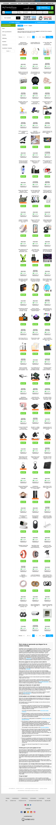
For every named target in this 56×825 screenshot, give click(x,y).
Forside (7, 798)
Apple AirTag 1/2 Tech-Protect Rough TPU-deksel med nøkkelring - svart (23, 457)
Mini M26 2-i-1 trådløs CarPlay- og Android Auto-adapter (35, 428)
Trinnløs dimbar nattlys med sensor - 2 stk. (35, 339)
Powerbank (46, 12)
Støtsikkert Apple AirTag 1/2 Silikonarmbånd (23, 546)
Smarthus (4, 35)
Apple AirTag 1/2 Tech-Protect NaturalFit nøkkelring (35, 457)
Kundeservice (13, 3)
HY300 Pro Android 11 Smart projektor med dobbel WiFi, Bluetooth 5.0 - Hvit (47, 191)
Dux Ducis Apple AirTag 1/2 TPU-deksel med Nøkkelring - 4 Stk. (35, 191)
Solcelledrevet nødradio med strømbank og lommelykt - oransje (23, 309)
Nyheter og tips (22, 800)
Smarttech (4, 41)
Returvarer (6, 3)
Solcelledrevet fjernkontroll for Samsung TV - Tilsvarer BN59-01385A (35, 487)
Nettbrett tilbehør (26, 12)
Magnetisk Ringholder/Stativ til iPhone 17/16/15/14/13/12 (23, 576)
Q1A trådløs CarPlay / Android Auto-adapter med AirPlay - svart (47, 398)
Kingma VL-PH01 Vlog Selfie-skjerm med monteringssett (35, 221)
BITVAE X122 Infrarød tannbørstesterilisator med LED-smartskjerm (23, 161)
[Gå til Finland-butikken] (31, 805)
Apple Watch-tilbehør (27, 693)
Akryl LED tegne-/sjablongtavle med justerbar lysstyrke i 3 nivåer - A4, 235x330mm (35, 132)
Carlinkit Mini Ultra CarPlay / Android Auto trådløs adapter (35, 398)
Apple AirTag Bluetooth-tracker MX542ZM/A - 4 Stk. (35, 605)
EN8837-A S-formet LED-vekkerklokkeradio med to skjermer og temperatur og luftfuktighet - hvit (23, 73)
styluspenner (28, 658)
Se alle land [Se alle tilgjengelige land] (28, 808)
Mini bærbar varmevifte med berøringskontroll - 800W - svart (23, 280)
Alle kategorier (8, 12)
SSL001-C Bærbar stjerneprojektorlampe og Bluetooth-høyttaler (35, 309)
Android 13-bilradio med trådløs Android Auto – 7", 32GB (47, 132)
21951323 (45, 788)
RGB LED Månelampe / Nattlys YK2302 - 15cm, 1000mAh (47, 280)
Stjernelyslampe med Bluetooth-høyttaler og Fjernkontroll (47, 309)
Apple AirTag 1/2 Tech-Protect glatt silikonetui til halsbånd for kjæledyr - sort (47, 576)
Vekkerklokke (4, 44)
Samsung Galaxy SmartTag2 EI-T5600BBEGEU (35, 516)
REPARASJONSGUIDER (41, 3)
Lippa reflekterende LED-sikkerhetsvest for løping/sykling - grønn (23, 250)
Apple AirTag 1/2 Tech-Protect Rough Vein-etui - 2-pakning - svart (23, 605)
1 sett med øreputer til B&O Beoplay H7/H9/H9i (35, 576)
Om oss (19, 3)
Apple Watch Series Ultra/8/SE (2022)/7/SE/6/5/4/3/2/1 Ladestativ (23, 516)
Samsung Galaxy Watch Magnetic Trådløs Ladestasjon (23, 487)
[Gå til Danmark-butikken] (25, 805)
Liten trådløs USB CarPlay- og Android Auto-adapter (35, 250)
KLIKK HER (38, 0)
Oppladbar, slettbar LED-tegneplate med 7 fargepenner (23, 102)
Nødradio (34, 12)
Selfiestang (4, 38)
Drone (3, 28)
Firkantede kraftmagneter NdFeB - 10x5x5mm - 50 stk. (47, 605)
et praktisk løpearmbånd (44, 681)
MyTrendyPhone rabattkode (35, 800)
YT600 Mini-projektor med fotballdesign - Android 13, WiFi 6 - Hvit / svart (47, 368)
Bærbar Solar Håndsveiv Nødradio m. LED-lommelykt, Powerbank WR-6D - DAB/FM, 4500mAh (23, 191)
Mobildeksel (14, 12)
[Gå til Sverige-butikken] (28, 805)
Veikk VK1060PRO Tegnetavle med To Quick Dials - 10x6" (47, 339)
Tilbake (20, 25)
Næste (43, 37)
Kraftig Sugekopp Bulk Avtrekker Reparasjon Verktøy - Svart (47, 221)
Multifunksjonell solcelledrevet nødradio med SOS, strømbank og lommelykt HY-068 (23, 43)
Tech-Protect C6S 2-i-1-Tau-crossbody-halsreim (23, 339)
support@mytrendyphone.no (31, 788)
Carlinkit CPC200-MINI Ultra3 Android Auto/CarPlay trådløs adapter (23, 428)
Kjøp (36, 87)
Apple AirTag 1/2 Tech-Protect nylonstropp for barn (47, 487)
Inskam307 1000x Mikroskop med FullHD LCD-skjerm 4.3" (47, 546)
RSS (6, 800)
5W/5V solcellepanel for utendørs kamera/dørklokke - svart (23, 132)
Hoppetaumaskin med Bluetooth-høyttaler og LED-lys (47, 428)
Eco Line (50, 12)
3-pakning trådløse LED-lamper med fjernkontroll (35, 43)
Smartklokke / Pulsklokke (7, 48)
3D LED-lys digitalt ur (45, 727)
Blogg (48, 798)
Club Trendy (26, 3)
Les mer (33, 32)
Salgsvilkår (47, 800)
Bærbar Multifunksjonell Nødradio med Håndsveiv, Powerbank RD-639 (47, 161)
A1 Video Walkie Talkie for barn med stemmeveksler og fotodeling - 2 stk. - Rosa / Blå (47, 43)
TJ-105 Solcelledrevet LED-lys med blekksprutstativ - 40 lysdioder (35, 102)
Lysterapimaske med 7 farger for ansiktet (47, 73)
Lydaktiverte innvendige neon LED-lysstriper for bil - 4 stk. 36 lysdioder (47, 250)
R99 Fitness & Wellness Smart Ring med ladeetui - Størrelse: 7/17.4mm (35, 280)
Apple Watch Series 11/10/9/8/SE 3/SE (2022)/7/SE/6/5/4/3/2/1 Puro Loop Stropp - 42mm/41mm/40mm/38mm (35, 546)
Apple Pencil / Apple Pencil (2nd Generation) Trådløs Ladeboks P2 (47, 516)
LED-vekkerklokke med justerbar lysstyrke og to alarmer (35, 73)
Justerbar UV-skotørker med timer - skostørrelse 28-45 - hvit (23, 221)
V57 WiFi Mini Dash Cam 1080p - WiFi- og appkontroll (47, 102)
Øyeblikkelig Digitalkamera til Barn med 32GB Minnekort (23, 398)
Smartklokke (39, 12)
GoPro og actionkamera (6, 31)
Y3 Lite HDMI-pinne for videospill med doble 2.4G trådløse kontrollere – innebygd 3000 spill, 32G (35, 368)
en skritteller (28, 668)
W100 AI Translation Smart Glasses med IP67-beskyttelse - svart (23, 368)
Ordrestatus (24, 798)
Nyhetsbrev (32, 3)
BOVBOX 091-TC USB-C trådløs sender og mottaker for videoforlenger (35, 161)
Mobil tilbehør (19, 12)
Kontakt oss (50, 3)
